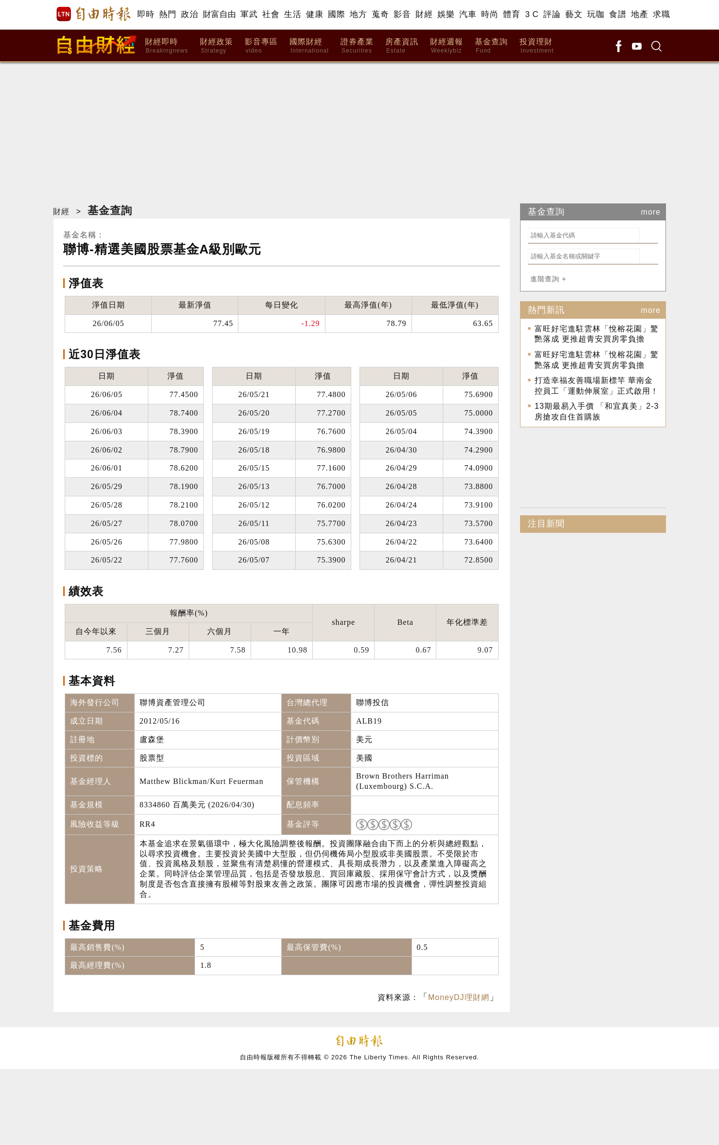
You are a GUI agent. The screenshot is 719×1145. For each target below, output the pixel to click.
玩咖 (595, 14)
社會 (270, 14)
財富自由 (219, 14)
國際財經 (309, 46)
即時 (145, 14)
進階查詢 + (548, 279)
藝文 (573, 14)
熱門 (167, 14)
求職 (661, 14)
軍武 (248, 14)
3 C (532, 14)
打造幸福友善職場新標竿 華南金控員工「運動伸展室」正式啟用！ (597, 385)
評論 (551, 14)
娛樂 (445, 14)
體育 (511, 14)
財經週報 (446, 46)
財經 (423, 14)
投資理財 (537, 46)
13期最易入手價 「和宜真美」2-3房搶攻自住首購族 (597, 411)
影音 (402, 14)
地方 (358, 14)
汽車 (467, 14)
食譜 (617, 14)
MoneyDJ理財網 (458, 997)
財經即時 (166, 46)
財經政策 (216, 46)
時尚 (489, 14)
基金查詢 (491, 46)
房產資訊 (401, 46)
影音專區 (261, 46)
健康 (314, 14)
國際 (336, 14)
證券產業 (357, 46)
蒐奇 (380, 14)
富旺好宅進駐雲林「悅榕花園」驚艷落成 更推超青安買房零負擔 (597, 334)
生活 (292, 14)
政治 (189, 14)
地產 (639, 14)
